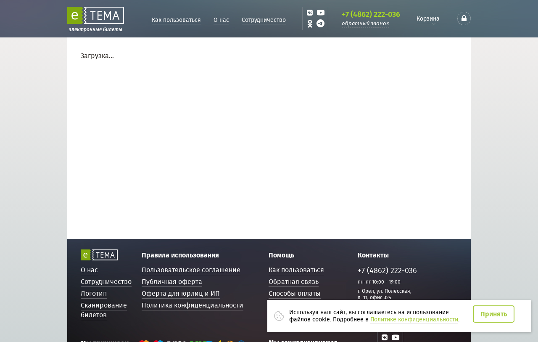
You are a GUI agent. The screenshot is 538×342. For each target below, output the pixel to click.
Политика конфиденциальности (192, 305)
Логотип (94, 293)
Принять (493, 314)
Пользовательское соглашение (191, 270)
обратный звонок (365, 23)
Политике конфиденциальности (414, 319)
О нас (221, 20)
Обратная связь (294, 281)
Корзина (428, 18)
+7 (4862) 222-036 (371, 14)
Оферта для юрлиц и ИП (181, 293)
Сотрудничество (264, 20)
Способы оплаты (295, 293)
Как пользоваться (176, 20)
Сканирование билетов (104, 310)
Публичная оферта (172, 281)
